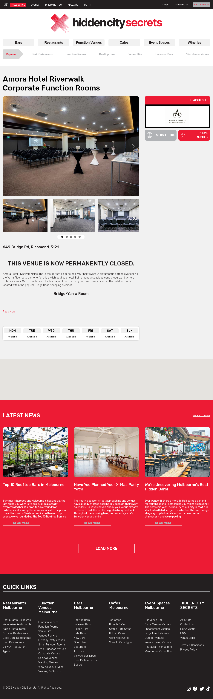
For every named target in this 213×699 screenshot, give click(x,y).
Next (133, 146)
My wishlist (181, 4)
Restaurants (54, 42)
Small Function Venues (52, 649)
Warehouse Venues (197, 54)
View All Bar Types (85, 655)
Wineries (194, 42)
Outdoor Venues (154, 637)
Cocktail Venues (48, 658)
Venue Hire (135, 54)
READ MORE (21, 523)
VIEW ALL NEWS (201, 415)
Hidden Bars (81, 629)
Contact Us (187, 624)
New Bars (79, 637)
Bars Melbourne (83, 605)
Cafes (124, 42)
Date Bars (80, 633)
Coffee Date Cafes (120, 629)
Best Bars (80, 646)
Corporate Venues (49, 653)
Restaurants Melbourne (14, 605)
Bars (18, 42)
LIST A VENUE (201, 4)
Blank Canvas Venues (158, 624)
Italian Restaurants (14, 629)
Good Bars (80, 642)
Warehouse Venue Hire (158, 651)
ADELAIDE (73, 5)
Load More (106, 548)
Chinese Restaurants (15, 633)
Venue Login (187, 637)
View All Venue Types (51, 667)
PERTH (87, 5)
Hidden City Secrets (192, 605)
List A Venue (187, 629)
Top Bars (79, 651)
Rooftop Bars (107, 54)
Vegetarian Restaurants (17, 624)
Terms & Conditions (192, 645)
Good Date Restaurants (17, 637)
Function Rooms (75, 54)
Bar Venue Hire (154, 620)
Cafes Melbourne (118, 605)
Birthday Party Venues (51, 640)
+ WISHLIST (198, 100)
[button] (106, 376)
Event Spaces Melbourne (157, 605)
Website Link (161, 135)
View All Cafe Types (121, 642)
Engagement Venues (157, 629)
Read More (9, 311)
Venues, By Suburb (49, 671)
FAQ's (166, 4)
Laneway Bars (164, 54)
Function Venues (89, 42)
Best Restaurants (42, 54)
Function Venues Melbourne (48, 607)
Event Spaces (159, 42)
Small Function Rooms (52, 644)
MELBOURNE (18, 5)
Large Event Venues (157, 633)
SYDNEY (35, 5)
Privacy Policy (188, 649)
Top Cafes (115, 620)
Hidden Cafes (117, 633)
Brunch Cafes (117, 624)
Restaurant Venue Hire (158, 646)
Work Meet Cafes (119, 637)
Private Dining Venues (158, 642)
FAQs (183, 633)
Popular (11, 54)
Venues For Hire (47, 635)
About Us (185, 620)
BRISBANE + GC (53, 5)
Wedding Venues (48, 662)
